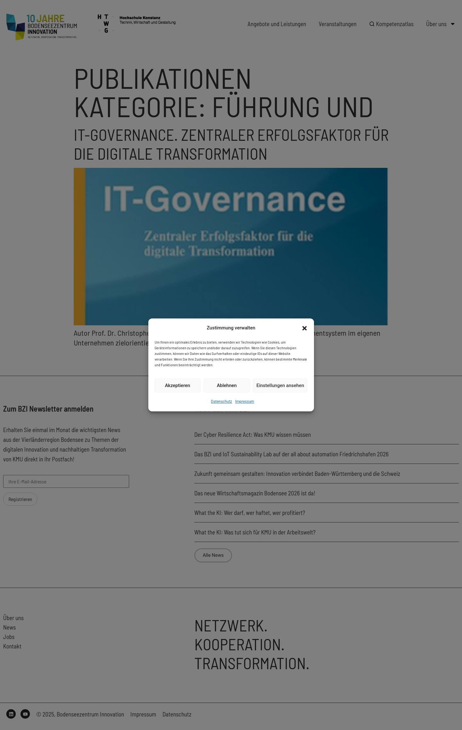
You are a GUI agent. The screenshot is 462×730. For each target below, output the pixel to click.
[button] (304, 328)
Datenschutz (221, 402)
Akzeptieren (177, 385)
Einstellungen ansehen (280, 385)
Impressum (244, 402)
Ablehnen (227, 385)
